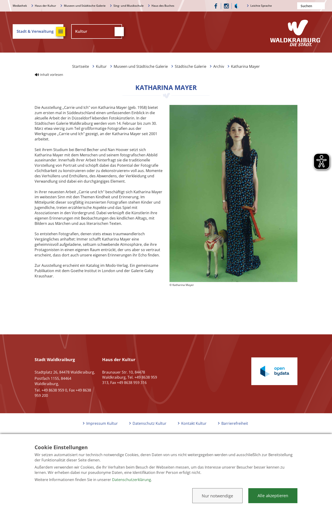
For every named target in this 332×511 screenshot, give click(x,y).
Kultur (101, 66)
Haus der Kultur (45, 6)
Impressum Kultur (102, 423)
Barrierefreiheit (234, 423)
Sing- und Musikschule (128, 6)
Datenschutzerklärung (131, 479)
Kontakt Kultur (194, 423)
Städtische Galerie (190, 66)
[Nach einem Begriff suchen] (311, 5)
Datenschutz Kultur (149, 423)
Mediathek (20, 6)
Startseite (80, 66)
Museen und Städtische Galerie (85, 6)
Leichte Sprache (261, 6)
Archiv (218, 66)
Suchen (321, 5)
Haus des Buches (162, 6)
